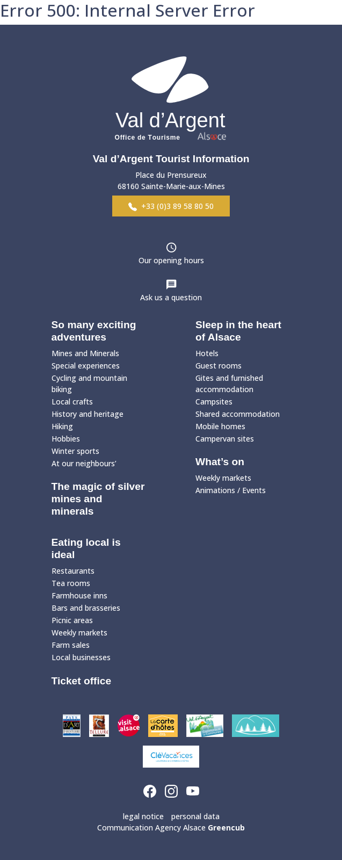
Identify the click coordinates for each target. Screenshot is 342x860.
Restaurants (73, 571)
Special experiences (86, 365)
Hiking (62, 426)
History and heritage (87, 414)
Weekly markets (223, 478)
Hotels (207, 353)
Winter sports (75, 451)
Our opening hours (171, 260)
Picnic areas (72, 620)
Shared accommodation (237, 414)
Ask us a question (171, 297)
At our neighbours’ (84, 463)
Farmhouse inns (79, 595)
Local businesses (81, 657)
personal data (195, 816)
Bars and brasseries (86, 608)
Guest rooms (218, 365)
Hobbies (66, 438)
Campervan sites (224, 438)
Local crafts (72, 401)
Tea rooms (71, 583)
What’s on (219, 461)
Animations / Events (230, 490)
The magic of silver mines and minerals (98, 499)
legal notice (143, 816)
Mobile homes (220, 426)
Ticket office (82, 680)
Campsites (213, 401)
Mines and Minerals (85, 353)
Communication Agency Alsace (171, 827)
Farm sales (71, 645)
